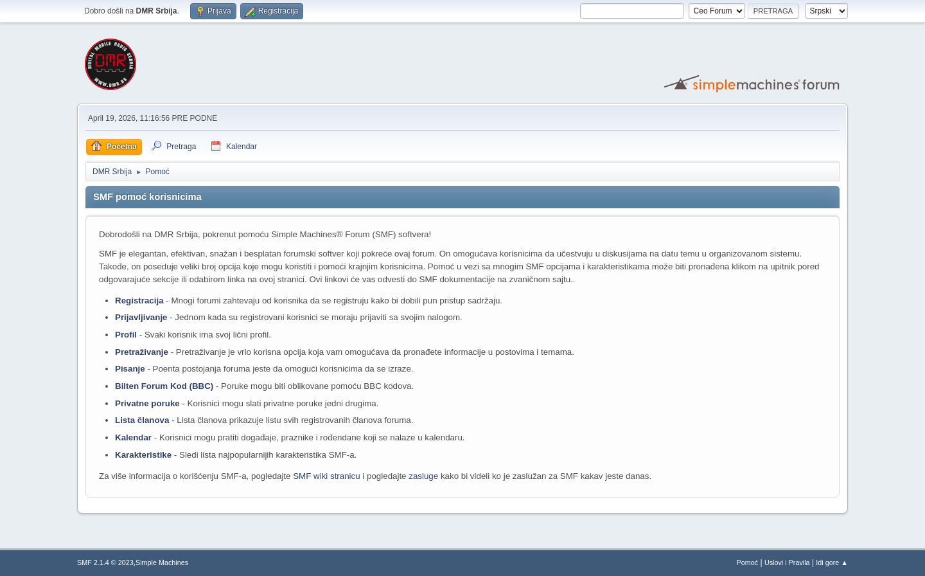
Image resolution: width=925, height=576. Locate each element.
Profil (126, 334)
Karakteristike (143, 455)
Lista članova (142, 420)
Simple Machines (162, 562)
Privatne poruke (147, 403)
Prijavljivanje (141, 317)
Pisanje (130, 369)
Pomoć (748, 562)
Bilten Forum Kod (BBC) (165, 386)
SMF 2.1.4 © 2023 (105, 562)
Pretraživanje (141, 352)
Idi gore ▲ (832, 562)
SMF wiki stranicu (326, 476)
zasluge (423, 476)
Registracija (139, 300)
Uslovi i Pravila (787, 562)
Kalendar (133, 437)
